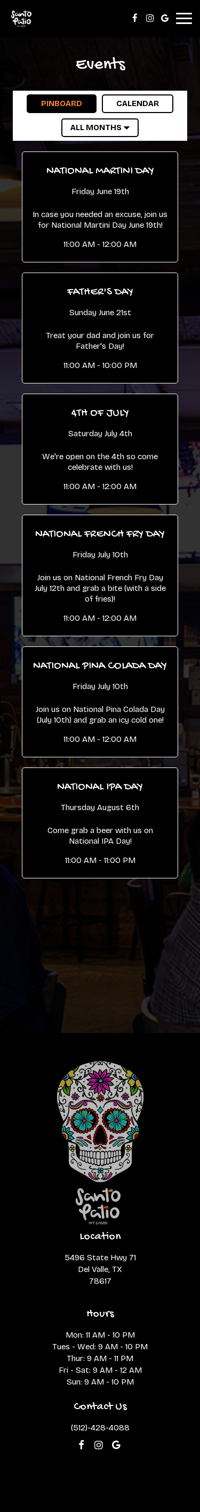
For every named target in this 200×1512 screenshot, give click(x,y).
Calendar (130, 103)
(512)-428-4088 (100, 1428)
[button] (100, 206)
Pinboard (54, 103)
